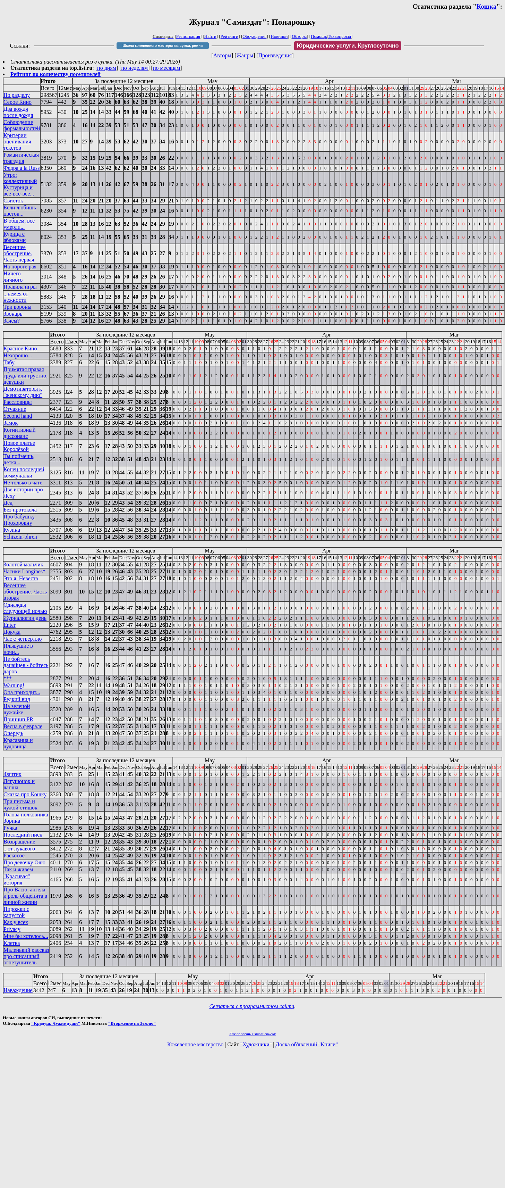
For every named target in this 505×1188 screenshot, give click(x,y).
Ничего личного (13, 277)
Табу (9, 362)
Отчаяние (14, 409)
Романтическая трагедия (21, 158)
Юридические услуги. (348, 46)
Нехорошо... (17, 355)
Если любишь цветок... (19, 211)
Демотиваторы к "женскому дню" (22, 392)
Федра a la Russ (21, 168)
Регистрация (188, 36)
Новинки (279, 36)
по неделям (134, 68)
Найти (210, 36)
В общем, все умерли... (19, 224)
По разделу (16, 95)
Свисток (13, 200)
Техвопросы (339, 36)
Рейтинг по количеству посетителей (55, 74)
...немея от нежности (15, 297)
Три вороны (17, 307)
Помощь (319, 36)
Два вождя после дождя (18, 112)
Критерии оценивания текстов (17, 141)
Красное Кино (20, 348)
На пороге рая (19, 266)
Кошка (487, 6)
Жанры (245, 55)
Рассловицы (17, 402)
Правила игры (20, 287)
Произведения (275, 55)
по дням (106, 68)
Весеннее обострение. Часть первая (18, 253)
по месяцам (166, 68)
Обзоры (299, 36)
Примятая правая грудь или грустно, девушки (25, 375)
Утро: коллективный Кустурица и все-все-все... (20, 184)
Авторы (222, 55)
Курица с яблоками (14, 237)
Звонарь (12, 314)
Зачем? (11, 321)
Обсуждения (254, 36)
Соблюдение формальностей (21, 125)
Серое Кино (17, 102)
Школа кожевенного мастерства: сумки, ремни (162, 46)
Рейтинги (230, 36)
